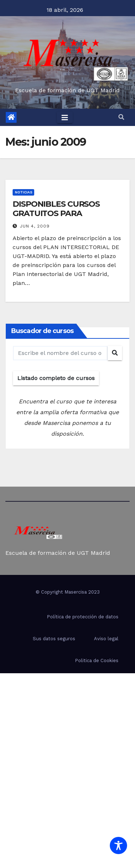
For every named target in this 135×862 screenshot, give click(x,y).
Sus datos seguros (54, 638)
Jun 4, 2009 (35, 226)
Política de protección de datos (82, 616)
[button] (121, 117)
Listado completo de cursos (56, 378)
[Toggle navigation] (65, 117)
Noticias (23, 192)
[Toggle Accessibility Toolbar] (118, 845)
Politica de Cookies (96, 660)
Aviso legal (106, 638)
